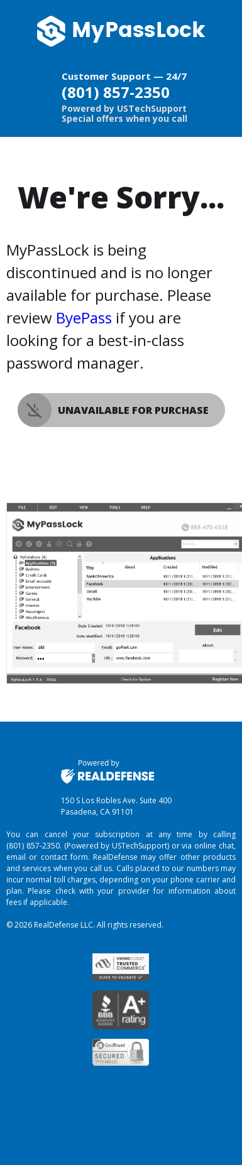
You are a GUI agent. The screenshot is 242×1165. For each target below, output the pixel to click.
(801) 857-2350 (116, 92)
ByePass (84, 317)
